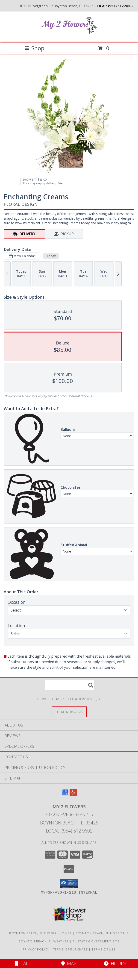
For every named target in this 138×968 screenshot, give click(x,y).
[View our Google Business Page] (65, 794)
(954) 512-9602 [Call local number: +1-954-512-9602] (120, 5)
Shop (34, 48)
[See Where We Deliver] (69, 711)
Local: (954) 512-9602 (69, 831)
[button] (69, 883)
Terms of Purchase (70, 949)
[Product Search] (70, 685)
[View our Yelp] (73, 794)
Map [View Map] (68, 963)
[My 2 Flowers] (69, 36)
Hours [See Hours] (115, 963)
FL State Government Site (96, 941)
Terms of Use (104, 949)
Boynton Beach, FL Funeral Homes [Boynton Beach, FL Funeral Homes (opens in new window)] (40, 933)
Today (51, 256)
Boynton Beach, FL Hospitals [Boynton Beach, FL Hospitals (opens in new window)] (102, 933)
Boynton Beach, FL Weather (44, 941)
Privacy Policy (36, 949)
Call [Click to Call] (23, 963)
